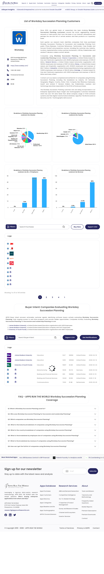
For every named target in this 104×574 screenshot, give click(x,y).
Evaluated (92, 383)
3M (16, 244)
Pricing (73, 3)
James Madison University (17, 361)
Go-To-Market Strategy (67, 541)
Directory (54, 3)
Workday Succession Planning (89, 246)
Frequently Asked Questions (87, 544)
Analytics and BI (79, 500)
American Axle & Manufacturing (20, 276)
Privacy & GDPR (83, 570)
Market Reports (87, 549)
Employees (58, 383)
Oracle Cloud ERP (59, 10)
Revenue (70, 383)
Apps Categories (45, 545)
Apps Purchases (45, 534)
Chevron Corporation (69, 58)
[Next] (64, 332)
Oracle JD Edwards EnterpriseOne (25, 10)
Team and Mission (88, 534)
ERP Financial (47, 500)
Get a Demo (97, 3)
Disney (77, 64)
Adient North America (22, 259)
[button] (11, 226)
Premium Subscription (89, 553)
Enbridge (77, 70)
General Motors (51, 62)
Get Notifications (90, 373)
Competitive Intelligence (67, 537)
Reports (25, 3)
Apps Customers (45, 537)
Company (17, 383)
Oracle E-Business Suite (89, 10)
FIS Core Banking (97, 500)
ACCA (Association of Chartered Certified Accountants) (22, 254)
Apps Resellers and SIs (47, 549)
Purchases (40, 3)
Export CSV (92, 227)
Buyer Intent (32, 3)
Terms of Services (66, 570)
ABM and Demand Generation (69, 534)
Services (78, 3)
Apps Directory (45, 541)
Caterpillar (53, 68)
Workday (78, 244)
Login (88, 3)
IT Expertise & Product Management (66, 546)
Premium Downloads (89, 557)
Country (80, 383)
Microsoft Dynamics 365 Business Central (26, 500)
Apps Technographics (47, 553)
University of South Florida (18, 365)
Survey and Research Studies (68, 551)
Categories (61, 3)
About (84, 3)
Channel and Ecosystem (67, 555)
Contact (85, 561)
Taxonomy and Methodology (87, 538)
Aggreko (18, 267)
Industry (35, 383)
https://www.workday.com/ (19, 66)
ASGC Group (73, 10)
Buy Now (77, 227)
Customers (47, 3)
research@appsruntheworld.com (16, 553)
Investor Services (64, 559)
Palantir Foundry (65, 500)
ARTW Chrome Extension (48, 557)
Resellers (67, 3)
